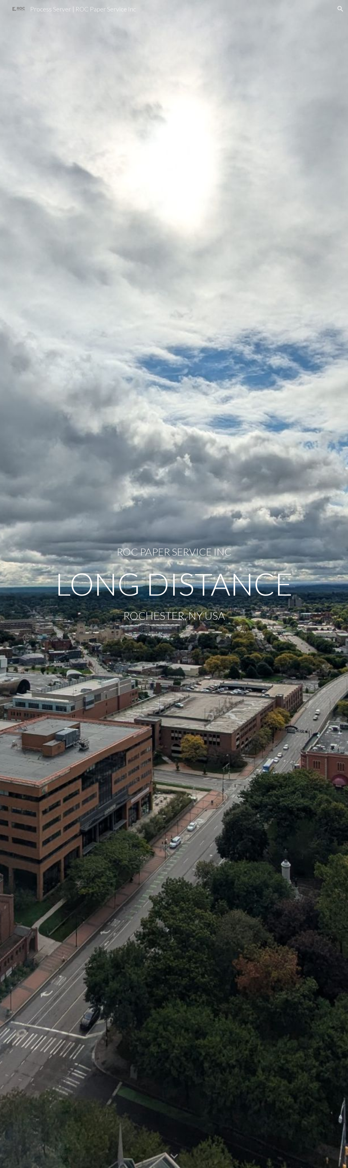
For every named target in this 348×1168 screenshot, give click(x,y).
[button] (340, 9)
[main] (174, 552)
